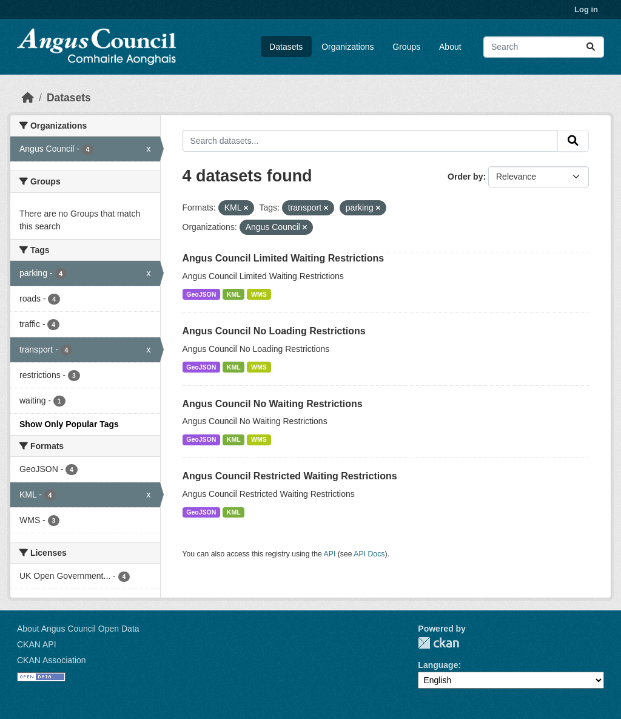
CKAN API (36, 644)
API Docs (369, 554)
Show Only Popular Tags (69, 424)
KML (234, 294)
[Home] (28, 98)
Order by (465, 176)
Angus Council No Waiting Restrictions (273, 404)
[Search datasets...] (543, 47)
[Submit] (591, 47)
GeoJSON (201, 294)
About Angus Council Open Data (78, 628)
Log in (586, 9)
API (330, 554)
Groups (406, 47)
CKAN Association (51, 660)
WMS (259, 294)
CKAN (438, 642)
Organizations (347, 47)
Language (438, 665)
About (450, 47)
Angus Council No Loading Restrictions (274, 331)
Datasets (286, 47)
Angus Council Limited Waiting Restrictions (283, 258)
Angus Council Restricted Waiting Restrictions (290, 476)
